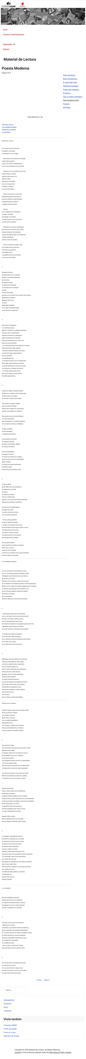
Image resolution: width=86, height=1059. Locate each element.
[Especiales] (13, 44)
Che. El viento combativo (72, 97)
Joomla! (18, 1052)
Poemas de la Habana (9, 129)
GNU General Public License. (60, 1052)
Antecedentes (9, 1000)
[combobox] (15, 990)
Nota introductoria (70, 79)
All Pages (66, 107)
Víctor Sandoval (69, 75)
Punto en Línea (9, 1032)
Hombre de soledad (70, 86)
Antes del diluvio (7, 124)
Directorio (7, 1004)
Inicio (5, 30)
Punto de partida (10, 1029)
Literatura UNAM (10, 1025)
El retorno (66, 93)
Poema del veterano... (71, 89)
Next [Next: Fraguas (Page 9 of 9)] (46, 980)
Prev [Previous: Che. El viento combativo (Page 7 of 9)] (39, 980)
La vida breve (6, 132)
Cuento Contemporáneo (13, 34)
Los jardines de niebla (9, 127)
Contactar (7, 1011)
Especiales (7, 44)
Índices (6, 49)
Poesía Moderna (10, 39)
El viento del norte (70, 82)
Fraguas (66, 104)
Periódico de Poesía (11, 1036)
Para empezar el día (71, 100)
